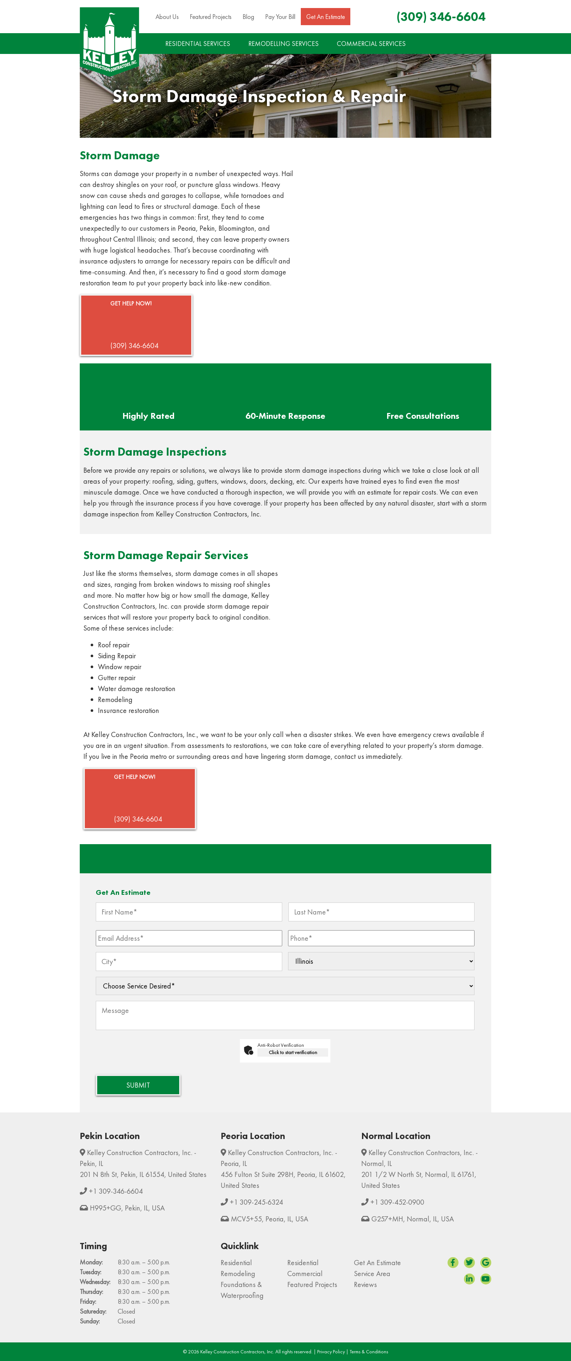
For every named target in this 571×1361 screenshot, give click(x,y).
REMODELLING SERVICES (283, 43)
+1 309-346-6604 (116, 1191)
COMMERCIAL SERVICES (371, 43)
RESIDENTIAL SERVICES (197, 43)
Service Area (372, 1273)
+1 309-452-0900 (397, 1202)
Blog (248, 16)
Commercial (305, 1273)
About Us (167, 16)
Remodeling (238, 1273)
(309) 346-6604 (441, 16)
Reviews (365, 1284)
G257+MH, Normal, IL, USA (412, 1219)
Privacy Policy (331, 1351)
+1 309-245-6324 (256, 1202)
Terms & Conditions (369, 1351)
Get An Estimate (325, 16)
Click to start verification (293, 1052)
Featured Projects (211, 16)
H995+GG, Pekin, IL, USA (127, 1208)
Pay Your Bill (280, 16)
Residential (236, 1262)
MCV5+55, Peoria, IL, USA (269, 1219)
